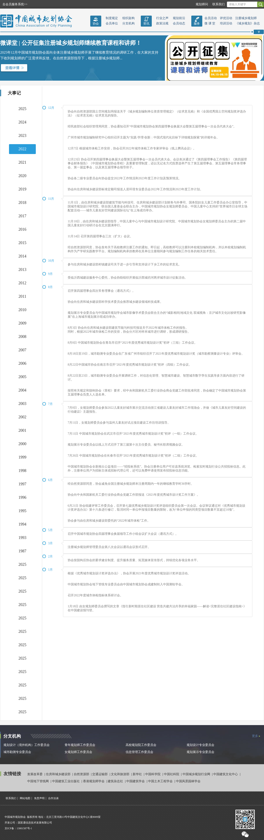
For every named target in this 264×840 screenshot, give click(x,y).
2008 (22, 336)
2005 (22, 377)
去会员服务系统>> (14, 4)
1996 (22, 497)
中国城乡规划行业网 (197, 774)
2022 (22, 149)
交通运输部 (100, 774)
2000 (22, 444)
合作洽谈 (53, 798)
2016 (22, 229)
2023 (22, 135)
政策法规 (162, 23)
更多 (255, 736)
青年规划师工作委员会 (80, 745)
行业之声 (162, 18)
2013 (22, 269)
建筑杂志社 (116, 781)
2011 (22, 296)
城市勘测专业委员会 (17, 752)
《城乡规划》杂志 (247, 23)
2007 (22, 350)
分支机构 (128, 23)
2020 (22, 176)
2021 (22, 162)
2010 (22, 310)
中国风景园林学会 (188, 781)
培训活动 (226, 23)
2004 (22, 390)
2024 (22, 122)
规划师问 (202, 4)
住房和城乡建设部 (58, 774)
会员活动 (210, 18)
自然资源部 (82, 774)
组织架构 (128, 18)
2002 (22, 417)
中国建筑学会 (136, 781)
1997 (22, 484)
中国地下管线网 (38, 781)
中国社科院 (172, 774)
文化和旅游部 (120, 774)
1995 (22, 511)
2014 (22, 256)
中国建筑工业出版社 (66, 781)
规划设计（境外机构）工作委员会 (27, 745)
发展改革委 (35, 774)
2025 (22, 109)
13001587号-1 (24, 828)
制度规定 (112, 18)
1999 (22, 457)
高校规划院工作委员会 (141, 745)
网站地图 (25, 798)
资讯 (146, 23)
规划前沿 (179, 18)
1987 (22, 551)
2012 (22, 283)
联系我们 (218, 4)
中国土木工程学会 (161, 781)
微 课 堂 (209, 23)
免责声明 (39, 798)
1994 (22, 524)
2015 (22, 243)
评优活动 (226, 18)
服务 (197, 23)
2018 (22, 202)
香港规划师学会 (94, 781)
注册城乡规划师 (246, 18)
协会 (96, 23)
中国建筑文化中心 (226, 774)
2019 (22, 189)
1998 (22, 470)
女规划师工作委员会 (78, 752)
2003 (22, 403)
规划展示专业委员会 (200, 752)
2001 (22, 430)
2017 (22, 216)
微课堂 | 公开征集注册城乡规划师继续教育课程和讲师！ (70, 43)
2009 (22, 323)
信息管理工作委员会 (139, 752)
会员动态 (179, 23)
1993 (22, 537)
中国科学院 (153, 774)
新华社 (138, 774)
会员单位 (112, 23)
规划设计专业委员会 (200, 745)
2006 (22, 363)
